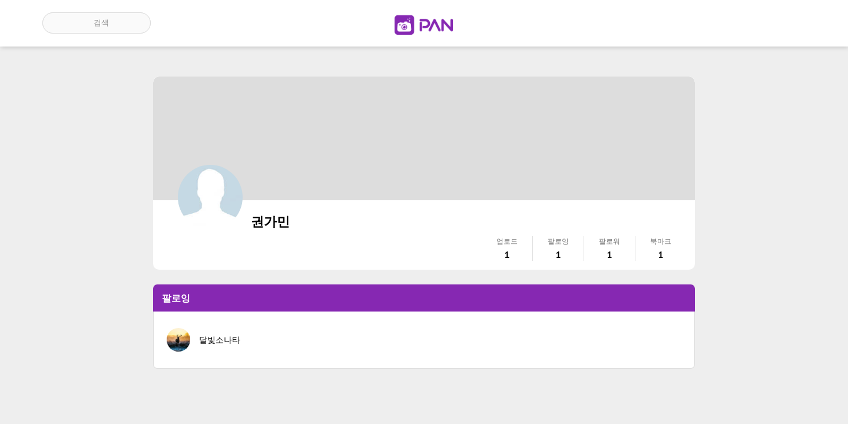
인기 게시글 (755, 23)
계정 (789, 23)
